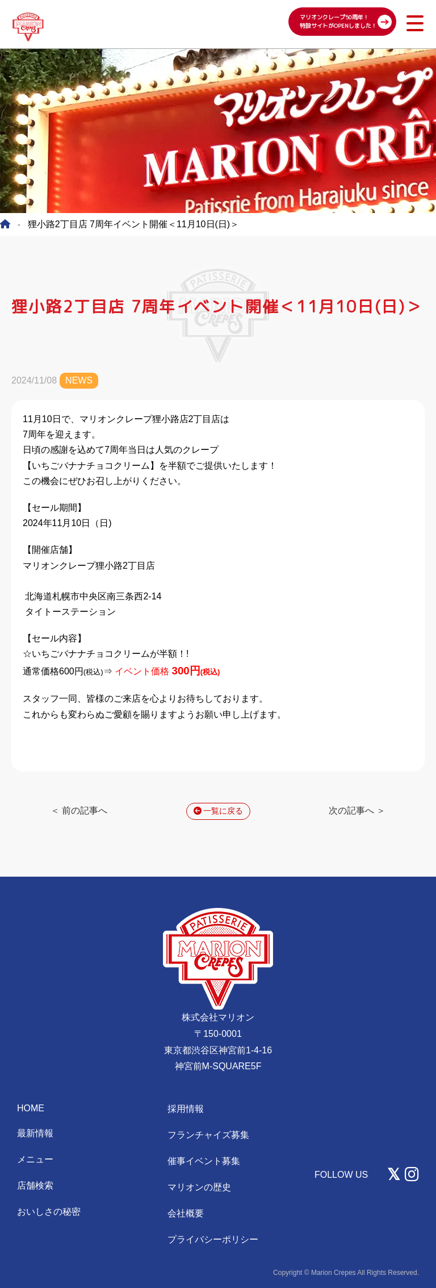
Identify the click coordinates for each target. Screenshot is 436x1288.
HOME (30, 1108)
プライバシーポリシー (212, 1239)
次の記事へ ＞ (357, 810)
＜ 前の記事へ (79, 810)
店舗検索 (35, 1185)
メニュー (35, 1159)
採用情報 (185, 1109)
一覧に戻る (218, 810)
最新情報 (35, 1133)
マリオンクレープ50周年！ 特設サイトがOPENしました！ (338, 21)
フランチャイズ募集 (208, 1135)
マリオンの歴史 (199, 1187)
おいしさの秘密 (49, 1211)
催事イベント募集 (203, 1161)
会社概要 (185, 1213)
